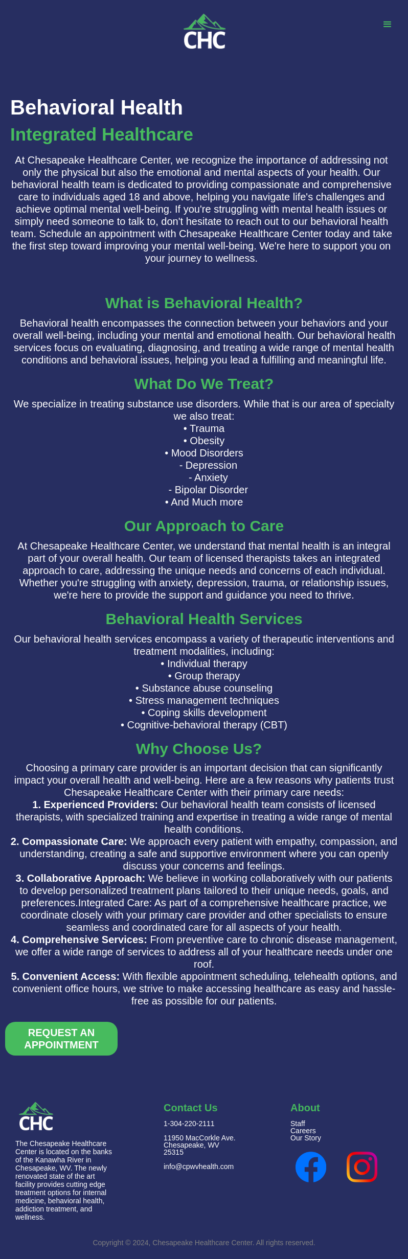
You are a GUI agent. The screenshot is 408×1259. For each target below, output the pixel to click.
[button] (387, 25)
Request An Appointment (61, 1038)
